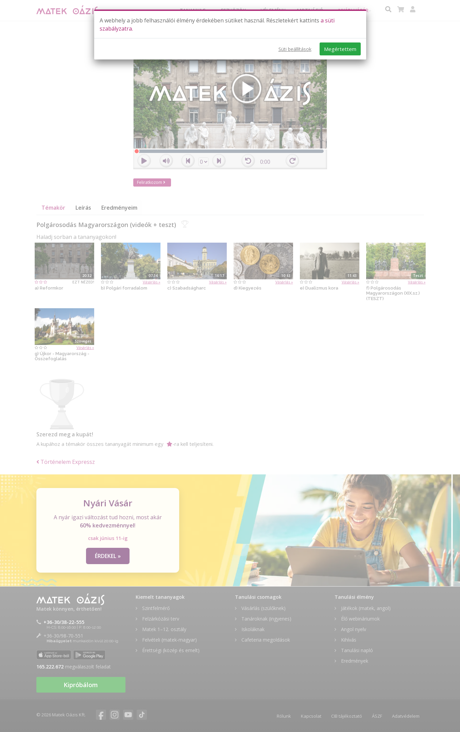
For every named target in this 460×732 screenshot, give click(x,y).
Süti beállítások (294, 49)
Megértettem (340, 49)
